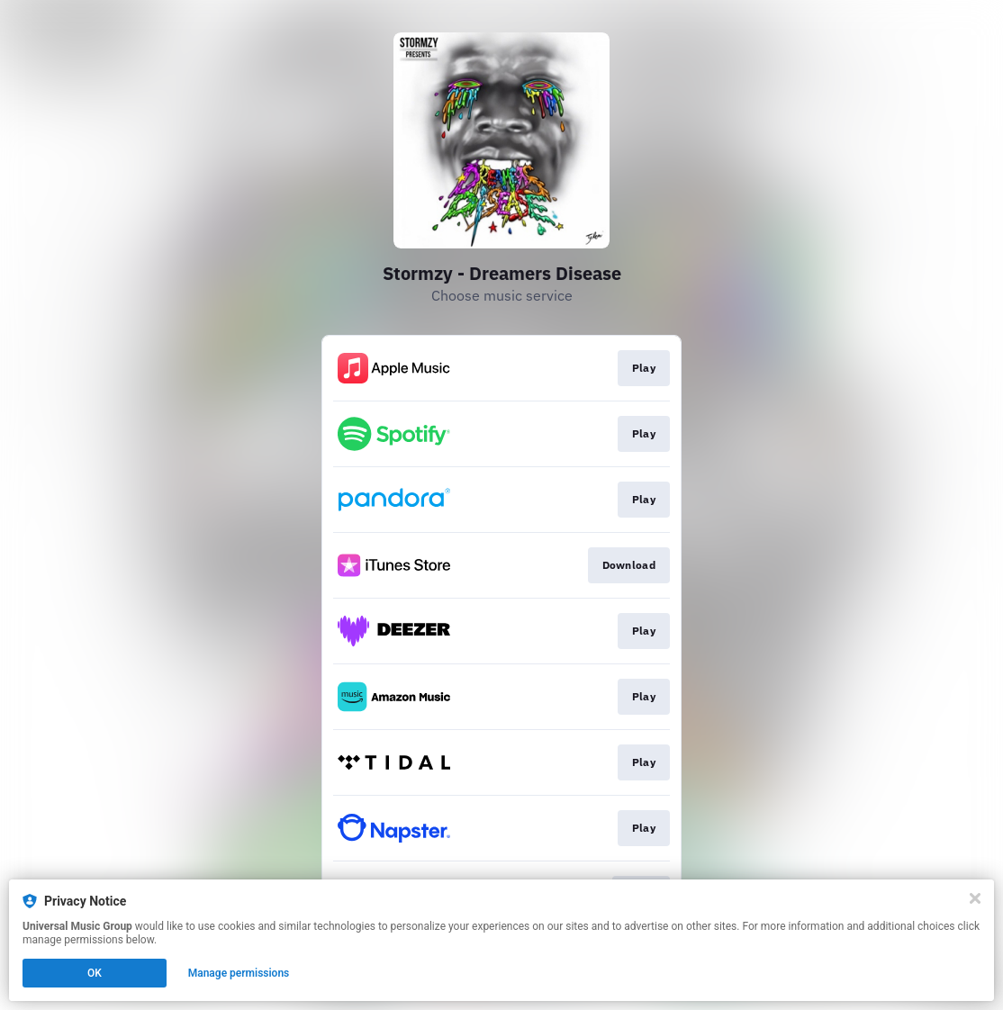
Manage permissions (239, 973)
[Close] (975, 898)
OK (94, 973)
